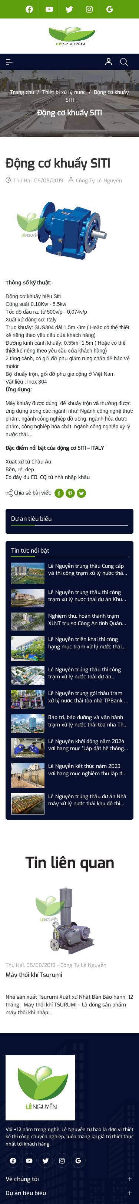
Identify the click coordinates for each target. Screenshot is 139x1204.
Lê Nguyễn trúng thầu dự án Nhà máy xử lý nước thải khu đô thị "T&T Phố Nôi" (87, 800)
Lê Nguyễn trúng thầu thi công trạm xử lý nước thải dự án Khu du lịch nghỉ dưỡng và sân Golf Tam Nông (85, 596)
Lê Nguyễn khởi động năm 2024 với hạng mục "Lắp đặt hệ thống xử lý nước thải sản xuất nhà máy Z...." (88, 745)
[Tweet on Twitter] (81, 492)
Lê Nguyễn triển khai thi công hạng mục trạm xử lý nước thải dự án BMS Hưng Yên (85, 643)
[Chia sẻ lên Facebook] (59, 492)
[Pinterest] (70, 492)
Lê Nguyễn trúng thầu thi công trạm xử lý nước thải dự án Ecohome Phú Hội (84, 673)
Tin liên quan (69, 863)
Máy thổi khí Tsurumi (34, 975)
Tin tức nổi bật (30, 550)
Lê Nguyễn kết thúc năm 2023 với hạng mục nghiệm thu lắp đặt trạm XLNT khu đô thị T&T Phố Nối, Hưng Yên (87, 770)
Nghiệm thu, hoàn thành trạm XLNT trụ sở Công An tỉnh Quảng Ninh (86, 620)
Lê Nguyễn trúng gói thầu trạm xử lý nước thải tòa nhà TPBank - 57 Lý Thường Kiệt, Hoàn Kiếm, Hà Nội (87, 697)
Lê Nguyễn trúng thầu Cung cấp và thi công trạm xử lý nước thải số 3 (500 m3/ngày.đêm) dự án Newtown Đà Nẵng (86, 570)
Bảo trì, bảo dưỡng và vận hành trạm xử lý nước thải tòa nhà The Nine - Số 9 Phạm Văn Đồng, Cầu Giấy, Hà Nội (87, 721)
